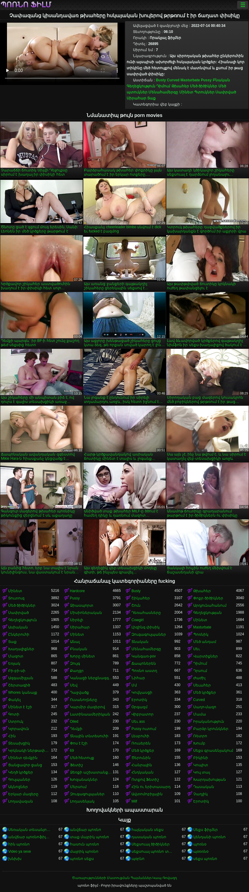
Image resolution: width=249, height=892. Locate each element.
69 (72, 750)
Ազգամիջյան (20, 678)
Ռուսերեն (141, 743)
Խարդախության (209, 779)
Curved (173, 80)
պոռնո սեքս (82, 859)
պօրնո (137, 859)
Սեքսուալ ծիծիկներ (150, 844)
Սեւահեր (202, 685)
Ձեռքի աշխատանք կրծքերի (91, 772)
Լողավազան (20, 801)
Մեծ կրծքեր (204, 692)
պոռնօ (199, 844)
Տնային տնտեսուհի (89, 736)
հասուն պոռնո (84, 844)
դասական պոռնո (148, 837)
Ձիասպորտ (81, 605)
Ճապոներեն (143, 663)
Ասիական (18, 627)
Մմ (134, 685)
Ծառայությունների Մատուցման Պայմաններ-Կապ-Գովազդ (124, 878)
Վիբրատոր (142, 714)
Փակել (14, 700)
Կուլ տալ (201, 772)
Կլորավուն (18, 729)
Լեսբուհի (140, 736)
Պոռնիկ (200, 634)
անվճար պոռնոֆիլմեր (29, 837)
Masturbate (190, 80)
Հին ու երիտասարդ (151, 787)
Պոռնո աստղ (144, 671)
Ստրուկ (15, 721)
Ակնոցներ (18, 787)
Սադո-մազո (205, 707)
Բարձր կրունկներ (210, 729)
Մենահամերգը (163, 92)
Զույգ (75, 663)
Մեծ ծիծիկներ (203, 86)
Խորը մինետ (82, 656)
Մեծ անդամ (204, 642)
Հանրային (141, 765)
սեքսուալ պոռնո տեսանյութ (152, 851)
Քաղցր (77, 671)
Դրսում (200, 671)
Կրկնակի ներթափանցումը (29, 750)
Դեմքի (76, 729)
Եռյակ (14, 663)
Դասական (203, 787)
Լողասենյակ (82, 801)
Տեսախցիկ (19, 743)
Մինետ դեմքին (23, 758)
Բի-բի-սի (16, 671)
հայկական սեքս (147, 830)
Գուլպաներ (19, 779)
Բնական (221, 80)
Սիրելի (76, 620)
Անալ (75, 642)
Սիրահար (136, 98)
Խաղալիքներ (21, 649)
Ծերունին (141, 758)
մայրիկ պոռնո (84, 851)
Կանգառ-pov (143, 656)
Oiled (74, 721)
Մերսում (78, 787)
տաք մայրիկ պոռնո (89, 837)
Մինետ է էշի (20, 707)
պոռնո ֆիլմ (26, 5)
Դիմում (163, 86)
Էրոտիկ (139, 700)
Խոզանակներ (84, 779)
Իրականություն (208, 721)
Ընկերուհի (18, 634)
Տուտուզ (16, 598)
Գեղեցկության (207, 613)
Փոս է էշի (79, 743)
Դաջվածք (79, 692)
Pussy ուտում (143, 729)
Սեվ (74, 685)
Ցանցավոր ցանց (25, 765)
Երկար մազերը (23, 794)
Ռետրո (200, 736)
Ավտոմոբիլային (147, 794)
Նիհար (138, 678)
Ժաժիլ (199, 678)
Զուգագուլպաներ (148, 634)
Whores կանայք (22, 692)
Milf (134, 801)
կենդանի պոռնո (209, 837)
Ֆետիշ (76, 765)
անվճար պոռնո (85, 830)
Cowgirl (137, 620)
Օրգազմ (139, 707)
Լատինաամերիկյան (90, 714)
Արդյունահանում (210, 605)
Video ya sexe (19, 851)
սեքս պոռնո (205, 859)
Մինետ (186, 92)
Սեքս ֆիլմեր (205, 830)
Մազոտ (15, 656)
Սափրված (225, 92)
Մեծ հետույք (82, 758)
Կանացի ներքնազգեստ (91, 678)
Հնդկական (142, 772)
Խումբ (199, 743)
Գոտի (13, 714)
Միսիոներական (86, 613)
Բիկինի (200, 758)
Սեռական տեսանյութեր (29, 830)
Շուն (136, 605)
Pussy (206, 80)
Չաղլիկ (200, 794)
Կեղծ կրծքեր (20, 772)
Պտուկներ (204, 92)
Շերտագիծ (19, 685)
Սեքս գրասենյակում (213, 750)
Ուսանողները (83, 700)
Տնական (139, 642)
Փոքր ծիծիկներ (208, 598)
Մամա (199, 714)
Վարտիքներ (205, 656)
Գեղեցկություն (141, 86)
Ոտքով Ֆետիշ (145, 779)
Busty (161, 80)
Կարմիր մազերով (87, 707)
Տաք (151, 98)
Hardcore (77, 591)
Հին (12, 736)
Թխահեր (180, 86)
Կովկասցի (141, 692)
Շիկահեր (140, 598)
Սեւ (196, 649)
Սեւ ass (138, 721)
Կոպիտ (200, 765)
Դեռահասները (146, 613)
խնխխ (15, 859)
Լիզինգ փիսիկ (145, 627)
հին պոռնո (19, 844)
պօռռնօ (200, 851)
